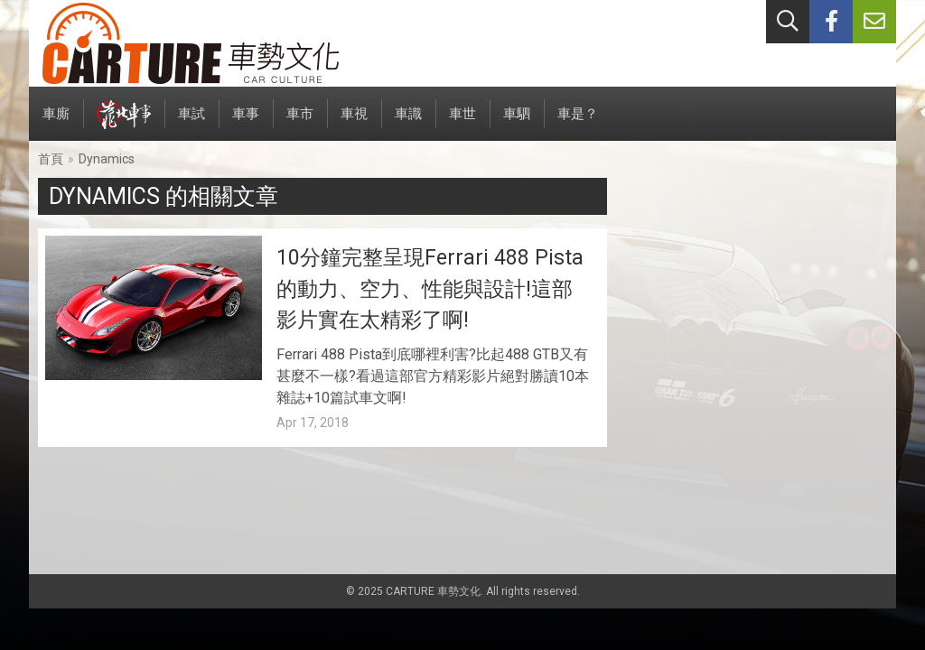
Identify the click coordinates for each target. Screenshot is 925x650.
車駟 (517, 123)
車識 (408, 123)
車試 (191, 123)
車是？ (578, 123)
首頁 (50, 159)
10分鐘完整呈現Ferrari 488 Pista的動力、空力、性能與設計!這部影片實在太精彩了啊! (430, 289)
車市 (300, 123)
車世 (462, 123)
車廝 (56, 123)
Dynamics (107, 159)
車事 (246, 123)
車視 (354, 123)
